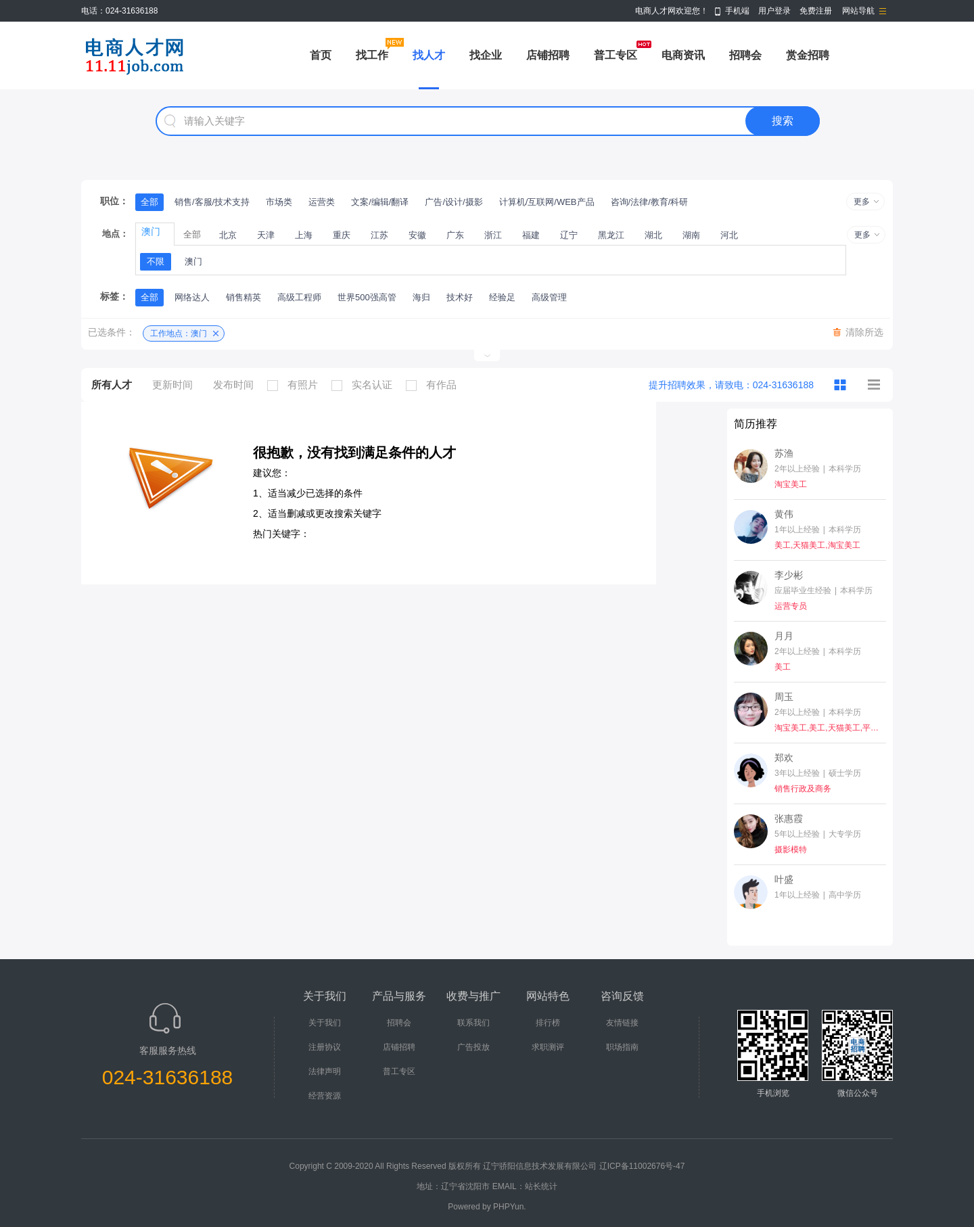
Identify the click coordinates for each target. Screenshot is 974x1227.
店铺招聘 (548, 55)
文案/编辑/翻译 (380, 202)
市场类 (279, 202)
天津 (266, 235)
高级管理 (549, 297)
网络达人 (192, 297)
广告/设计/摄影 (453, 202)
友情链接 (622, 1022)
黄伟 (783, 514)
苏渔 (783, 453)
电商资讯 (683, 55)
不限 (155, 261)
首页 (320, 55)
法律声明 (324, 1071)
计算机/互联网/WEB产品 (547, 202)
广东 (455, 235)
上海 (303, 235)
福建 (531, 235)
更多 (862, 201)
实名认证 (365, 385)
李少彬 (788, 575)
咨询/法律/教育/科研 (650, 202)
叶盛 (783, 879)
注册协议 (324, 1047)
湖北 (653, 235)
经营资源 (324, 1096)
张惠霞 (788, 818)
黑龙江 (611, 235)
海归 (421, 297)
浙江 (493, 235)
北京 (228, 235)
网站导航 (858, 11)
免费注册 (815, 11)
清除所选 (864, 332)
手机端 (737, 11)
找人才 (429, 55)
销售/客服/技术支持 (212, 202)
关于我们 (324, 1022)
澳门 (193, 261)
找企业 (485, 55)
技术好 (459, 297)
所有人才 (111, 384)
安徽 (417, 235)
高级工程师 (299, 297)
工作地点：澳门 (178, 333)
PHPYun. (509, 1206)
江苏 (379, 235)
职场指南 (622, 1047)
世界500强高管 (367, 297)
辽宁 (569, 235)
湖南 (691, 235)
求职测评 (548, 1047)
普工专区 (615, 55)
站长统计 (541, 1186)
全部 (149, 202)
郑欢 (783, 757)
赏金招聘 (807, 55)
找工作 (372, 55)
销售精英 (243, 297)
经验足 (502, 297)
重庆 (341, 235)
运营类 (321, 202)
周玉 (783, 696)
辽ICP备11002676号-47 (642, 1166)
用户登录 (774, 11)
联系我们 (473, 1022)
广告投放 (473, 1047)
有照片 (296, 385)
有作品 (435, 385)
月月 (783, 635)
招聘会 (745, 55)
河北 (729, 235)
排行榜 (548, 1022)
